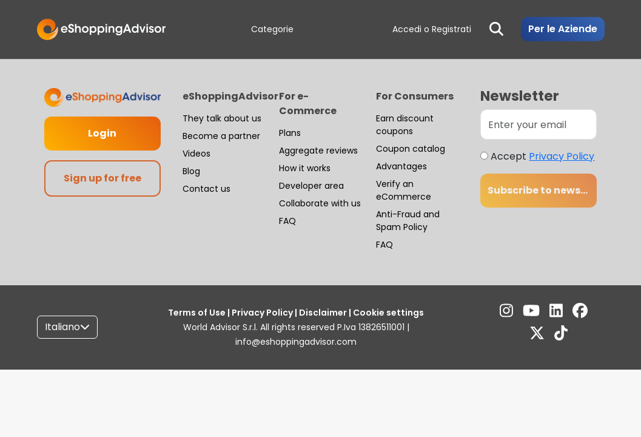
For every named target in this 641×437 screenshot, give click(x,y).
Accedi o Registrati (431, 29)
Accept (542, 156)
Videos (196, 153)
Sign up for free (102, 178)
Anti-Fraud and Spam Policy (408, 220)
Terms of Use (197, 313)
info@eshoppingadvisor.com (296, 342)
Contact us (206, 189)
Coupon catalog (410, 149)
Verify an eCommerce (403, 190)
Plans (290, 133)
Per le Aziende (562, 29)
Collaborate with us (320, 203)
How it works (305, 168)
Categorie (272, 29)
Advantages (401, 166)
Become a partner (221, 136)
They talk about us (222, 118)
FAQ (287, 221)
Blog (191, 171)
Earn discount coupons (405, 124)
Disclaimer (323, 313)
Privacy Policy (561, 156)
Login (102, 133)
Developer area (311, 186)
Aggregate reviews (318, 150)
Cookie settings (387, 313)
